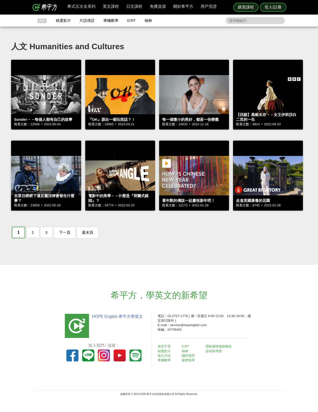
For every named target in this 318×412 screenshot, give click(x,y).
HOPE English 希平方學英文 (116, 316)
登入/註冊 (273, 7)
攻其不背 (165, 346)
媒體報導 (189, 360)
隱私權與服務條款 (220, 346)
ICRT (131, 20)
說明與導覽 (215, 351)
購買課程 (246, 7)
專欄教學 (110, 20)
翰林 (148, 20)
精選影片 (63, 20)
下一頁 (64, 232)
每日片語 (165, 356)
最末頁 (87, 232)
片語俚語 (87, 20)
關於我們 (189, 356)
